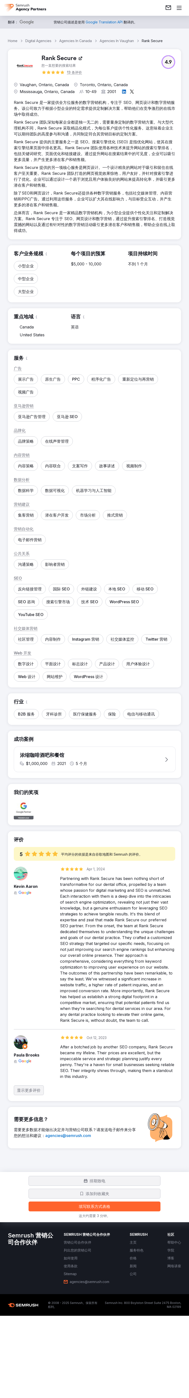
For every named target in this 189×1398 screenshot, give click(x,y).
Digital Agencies (38, 41)
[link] (168, 8)
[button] (168, 62)
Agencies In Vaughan (117, 41)
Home (12, 41)
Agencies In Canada (75, 41)
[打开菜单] (179, 8)
